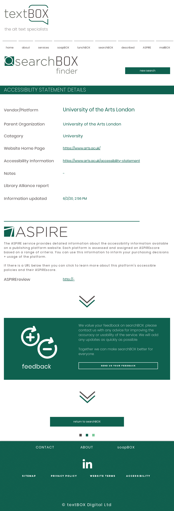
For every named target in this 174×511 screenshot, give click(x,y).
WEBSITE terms (102, 476)
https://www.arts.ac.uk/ (81, 148)
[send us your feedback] (118, 365)
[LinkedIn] (87, 463)
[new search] (147, 70)
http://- (69, 279)
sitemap (29, 476)
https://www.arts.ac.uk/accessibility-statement (101, 160)
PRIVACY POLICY (64, 476)
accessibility (138, 476)
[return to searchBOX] (87, 422)
